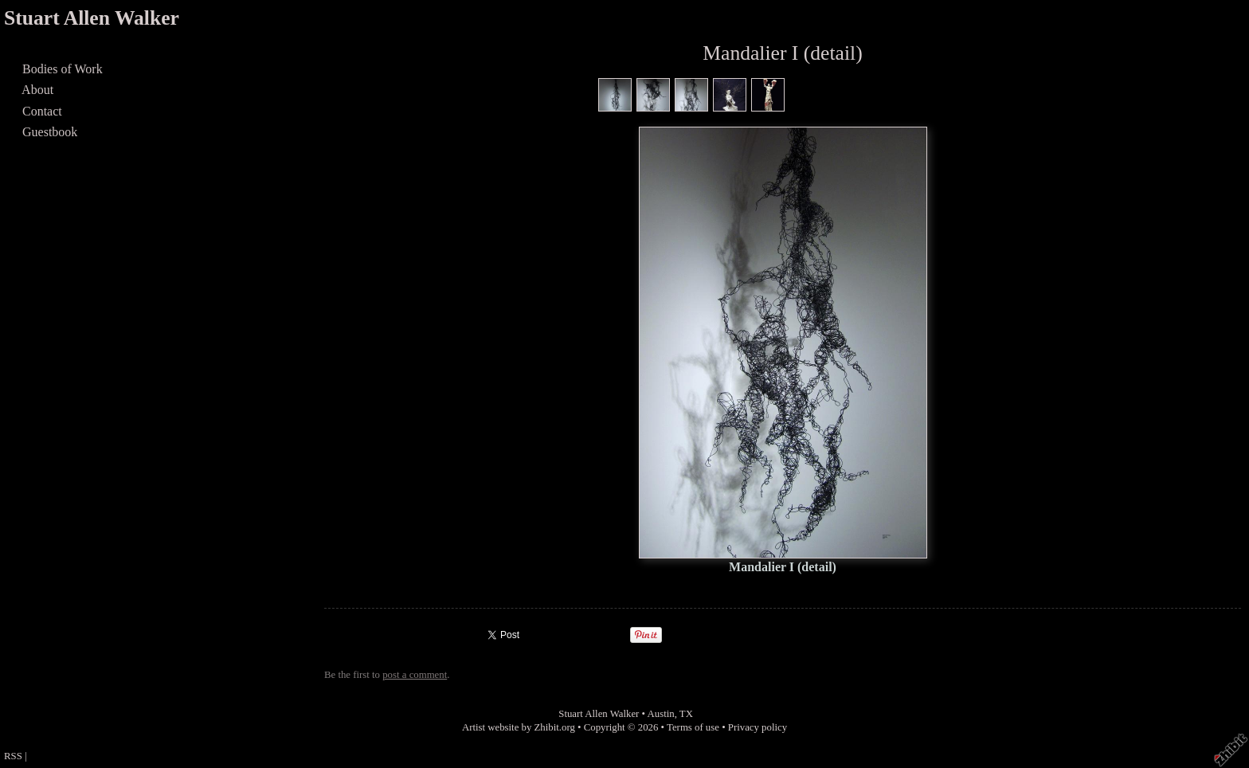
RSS (13, 756)
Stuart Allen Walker (91, 17)
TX (686, 713)
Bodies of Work (62, 69)
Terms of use (693, 727)
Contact (42, 111)
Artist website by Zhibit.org (518, 727)
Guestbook (50, 132)
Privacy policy (757, 727)
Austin (661, 713)
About (38, 89)
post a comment (414, 674)
